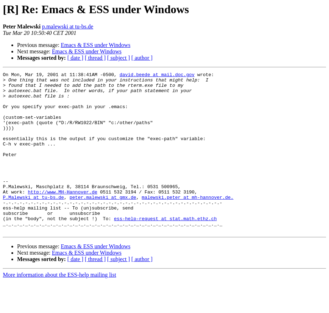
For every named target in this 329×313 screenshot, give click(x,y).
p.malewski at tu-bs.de (67, 26)
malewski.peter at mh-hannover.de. (187, 222)
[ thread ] (95, 58)
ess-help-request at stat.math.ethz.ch (165, 248)
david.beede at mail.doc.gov (157, 75)
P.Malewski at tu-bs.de (33, 222)
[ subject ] (118, 58)
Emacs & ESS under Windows (96, 45)
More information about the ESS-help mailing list (59, 307)
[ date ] (75, 58)
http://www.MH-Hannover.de (62, 216)
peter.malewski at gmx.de (102, 222)
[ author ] (142, 58)
